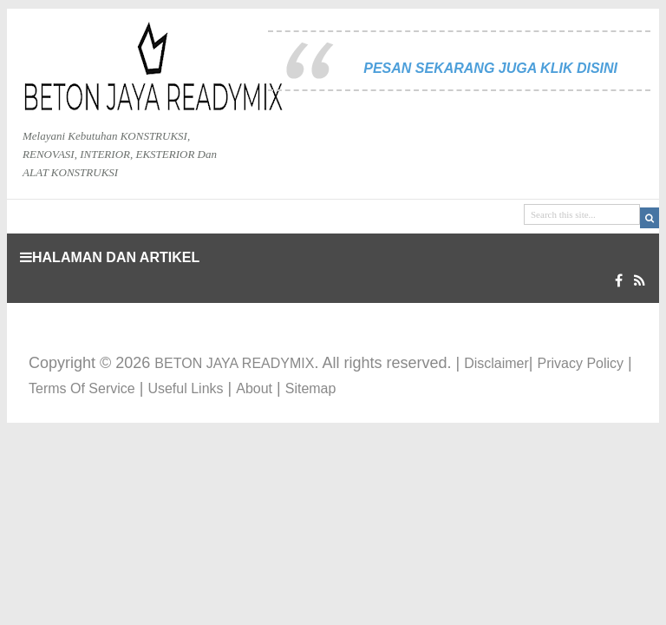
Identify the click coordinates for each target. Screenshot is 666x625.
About (254, 388)
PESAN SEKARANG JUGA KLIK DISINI (490, 68)
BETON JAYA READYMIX (234, 363)
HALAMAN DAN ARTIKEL (109, 257)
